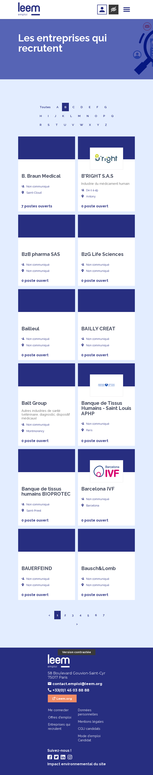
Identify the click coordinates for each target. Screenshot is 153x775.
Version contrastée (76, 652)
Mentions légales (91, 721)
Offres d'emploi (59, 717)
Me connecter (58, 710)
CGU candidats (89, 728)
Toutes (45, 107)
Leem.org (64, 698)
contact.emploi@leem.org (77, 684)
